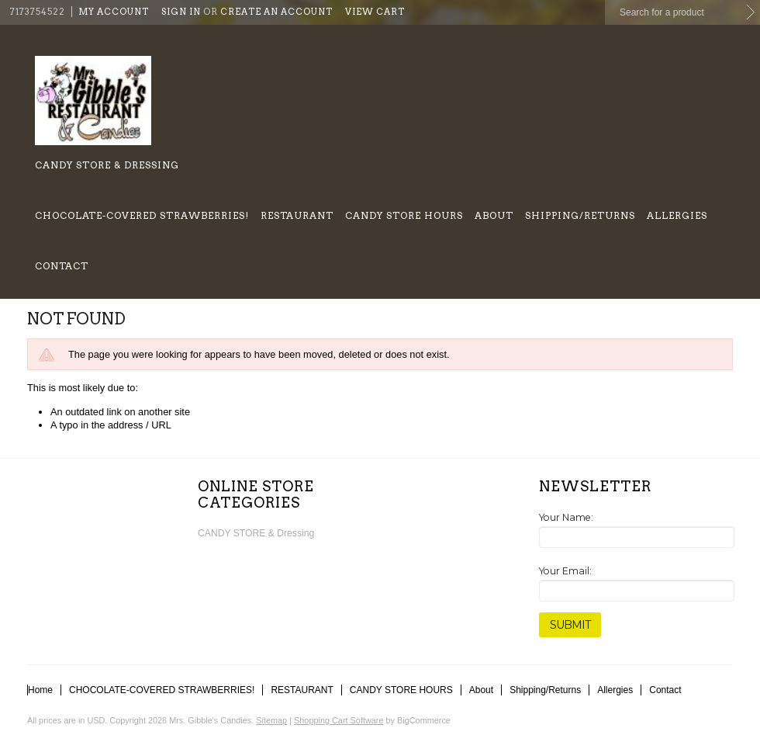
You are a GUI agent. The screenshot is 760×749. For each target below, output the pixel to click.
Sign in (181, 11)
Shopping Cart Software (338, 720)
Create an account (276, 11)
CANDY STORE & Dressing (107, 165)
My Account (113, 11)
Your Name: (566, 517)
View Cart (375, 11)
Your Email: (565, 571)
